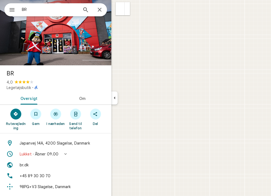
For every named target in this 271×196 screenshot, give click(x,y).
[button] (139, 8)
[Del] (115, 117)
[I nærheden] (75, 117)
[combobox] (64, 9)
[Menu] (10, 9)
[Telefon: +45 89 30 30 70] (75, 175)
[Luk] (119, 10)
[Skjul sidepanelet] (134, 98)
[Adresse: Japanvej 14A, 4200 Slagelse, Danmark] (75, 143)
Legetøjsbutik (38, 87)
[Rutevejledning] (36, 119)
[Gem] (55, 117)
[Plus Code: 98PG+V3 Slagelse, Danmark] (75, 186)
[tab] (47, 98)
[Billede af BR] (75, 32)
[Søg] (105, 10)
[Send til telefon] (95, 119)
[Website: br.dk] (75, 165)
